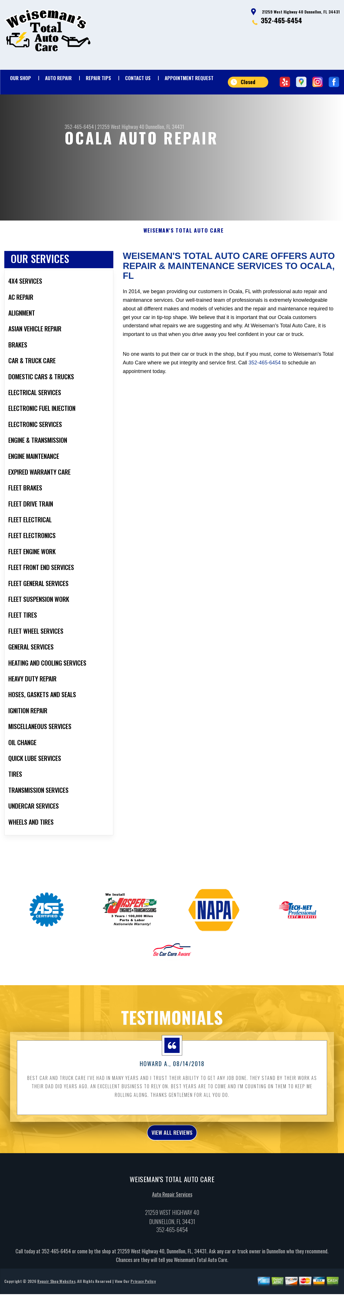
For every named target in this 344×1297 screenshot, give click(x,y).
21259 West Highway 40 (120, 126)
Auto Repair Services (172, 1211)
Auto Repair (58, 78)
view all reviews (172, 1148)
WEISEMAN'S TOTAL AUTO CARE (183, 245)
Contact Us (138, 78)
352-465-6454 (281, 20)
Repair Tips (98, 78)
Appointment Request (189, 78)
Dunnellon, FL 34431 (164, 126)
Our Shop (20, 78)
